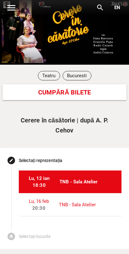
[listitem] (70, 181)
